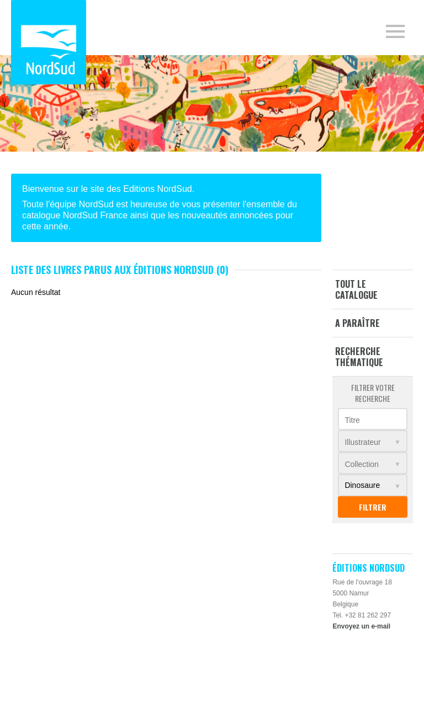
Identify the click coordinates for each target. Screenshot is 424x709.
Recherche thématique (359, 357)
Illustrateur (362, 442)
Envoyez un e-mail (361, 626)
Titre (351, 420)
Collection (361, 464)
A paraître (357, 323)
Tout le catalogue (356, 289)
